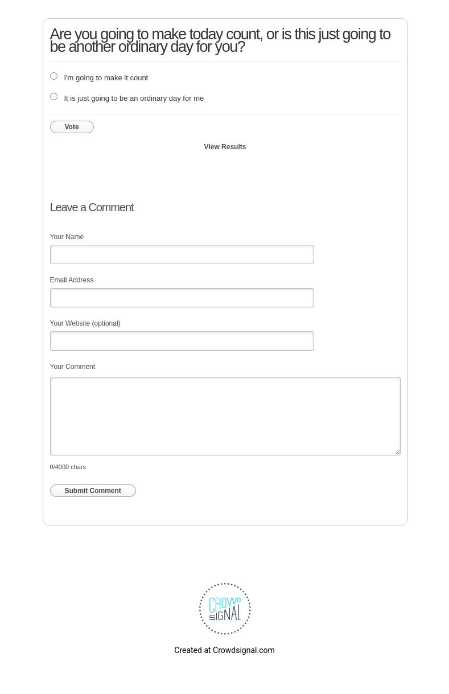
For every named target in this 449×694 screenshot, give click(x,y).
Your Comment (73, 367)
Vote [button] (72, 127)
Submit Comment (93, 491)
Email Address (72, 280)
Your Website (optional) (85, 323)
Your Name (67, 237)
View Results (225, 147)
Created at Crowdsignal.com (224, 650)
